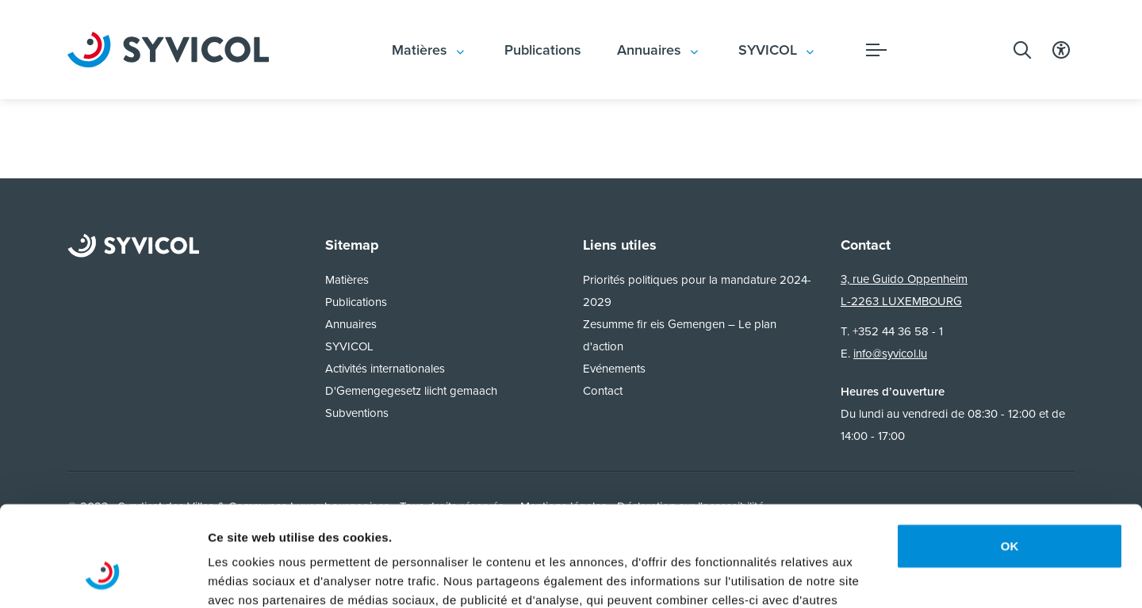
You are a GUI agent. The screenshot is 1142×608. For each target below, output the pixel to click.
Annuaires (649, 50)
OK (1010, 460)
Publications (542, 50)
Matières (419, 50)
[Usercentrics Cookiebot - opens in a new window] (102, 577)
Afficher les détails (261, 576)
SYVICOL (767, 50)
